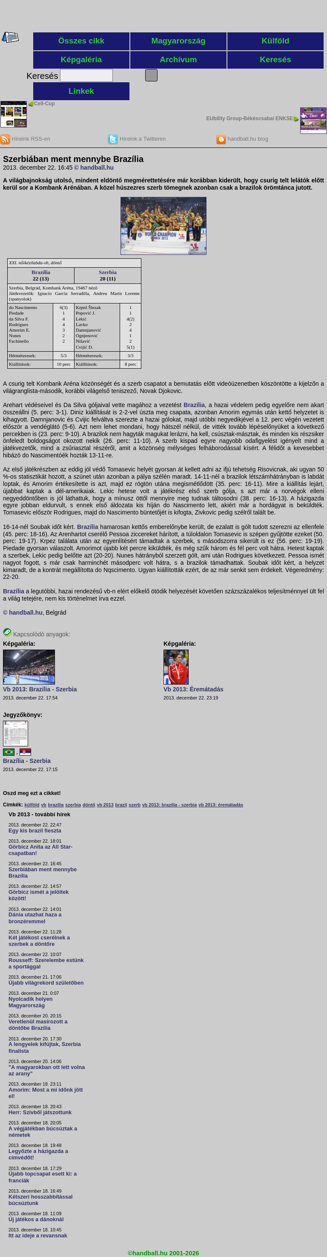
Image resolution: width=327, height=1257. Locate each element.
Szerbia (108, 272)
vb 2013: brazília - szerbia (169, 804)
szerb (135, 804)
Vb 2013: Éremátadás (194, 689)
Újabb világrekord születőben (46, 983)
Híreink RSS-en (25, 139)
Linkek (81, 91)
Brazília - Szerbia (27, 760)
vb (43, 804)
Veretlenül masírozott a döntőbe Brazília (38, 1025)
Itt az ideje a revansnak (38, 1236)
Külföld (275, 40)
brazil (121, 804)
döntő (89, 804)
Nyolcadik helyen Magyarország (30, 1002)
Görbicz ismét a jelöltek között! (39, 895)
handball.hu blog (242, 139)
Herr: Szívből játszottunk (40, 1112)
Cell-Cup (44, 104)
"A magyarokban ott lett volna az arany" (47, 1070)
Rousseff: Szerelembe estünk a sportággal (46, 963)
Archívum (178, 59)
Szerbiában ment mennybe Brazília (43, 873)
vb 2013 (105, 804)
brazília (56, 804)
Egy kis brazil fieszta (35, 831)
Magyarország (178, 40)
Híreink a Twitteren (137, 139)
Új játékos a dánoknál (36, 1219)
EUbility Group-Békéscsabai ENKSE (249, 118)
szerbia (73, 804)
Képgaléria (81, 59)
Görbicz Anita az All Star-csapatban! (40, 850)
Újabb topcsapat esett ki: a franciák (43, 1177)
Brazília (41, 272)
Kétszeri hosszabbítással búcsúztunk (41, 1200)
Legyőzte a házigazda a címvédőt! (38, 1154)
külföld (32, 804)
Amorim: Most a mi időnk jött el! (46, 1093)
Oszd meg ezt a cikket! (32, 793)
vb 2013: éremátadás (220, 804)
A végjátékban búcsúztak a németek (43, 1132)
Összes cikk (81, 40)
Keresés (275, 59)
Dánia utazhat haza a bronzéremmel (35, 918)
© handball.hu (94, 167)
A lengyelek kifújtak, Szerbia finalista (45, 1047)
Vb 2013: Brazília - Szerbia (40, 689)
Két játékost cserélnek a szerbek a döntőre (39, 941)
